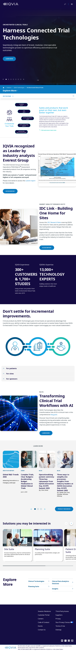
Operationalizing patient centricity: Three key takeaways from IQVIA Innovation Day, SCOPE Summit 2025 (46, 481)
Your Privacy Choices (63, 622)
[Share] (73, 96)
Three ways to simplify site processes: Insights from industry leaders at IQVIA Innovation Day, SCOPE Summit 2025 (65, 482)
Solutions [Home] (9, 87)
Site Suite (9, 549)
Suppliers (59, 615)
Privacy (58, 619)
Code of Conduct (43, 622)
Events (40, 626)
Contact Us (42, 630)
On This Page (8, 96)
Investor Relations (44, 611)
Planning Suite (42, 549)
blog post (54, 420)
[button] (6, 79)
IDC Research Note (54, 228)
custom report (30, 186)
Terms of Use (60, 626)
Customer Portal (43, 615)
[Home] (4, 87)
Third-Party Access (62, 611)
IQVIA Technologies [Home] (19, 87)
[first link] (11, 459)
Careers (40, 619)
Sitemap (58, 630)
